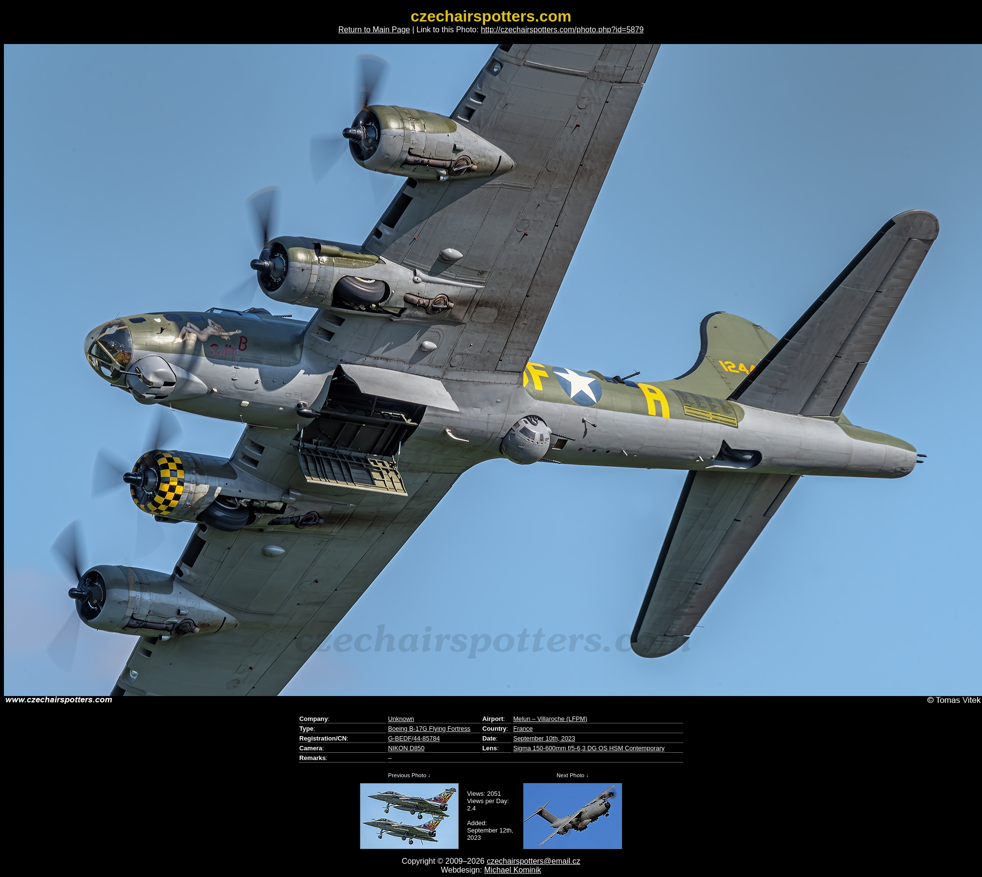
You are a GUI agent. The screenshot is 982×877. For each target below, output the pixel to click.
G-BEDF (399, 738)
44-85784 (426, 738)
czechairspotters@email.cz (533, 861)
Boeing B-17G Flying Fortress (429, 728)
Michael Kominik (512, 870)
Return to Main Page (374, 29)
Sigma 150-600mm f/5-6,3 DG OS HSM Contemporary (588, 748)
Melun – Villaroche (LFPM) (550, 718)
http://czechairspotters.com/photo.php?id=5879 (562, 29)
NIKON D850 (406, 748)
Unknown (401, 718)
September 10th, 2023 (544, 738)
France (523, 728)
